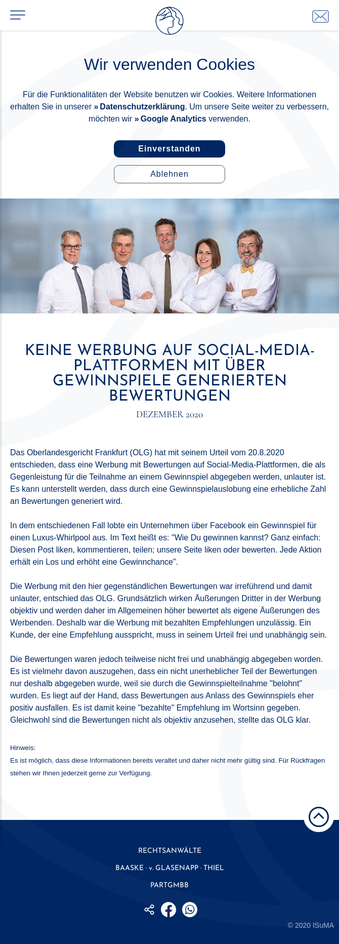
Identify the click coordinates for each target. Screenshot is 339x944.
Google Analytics (173, 118)
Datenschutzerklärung (142, 106)
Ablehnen (169, 174)
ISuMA (323, 925)
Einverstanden (169, 148)
